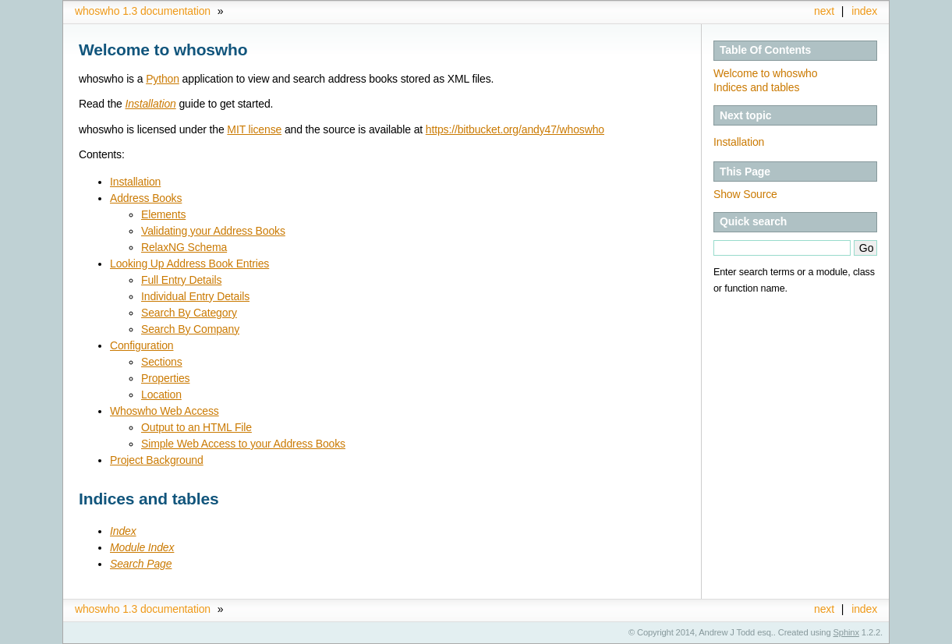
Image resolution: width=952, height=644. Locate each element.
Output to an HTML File (196, 427)
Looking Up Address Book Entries (189, 263)
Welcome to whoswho (765, 73)
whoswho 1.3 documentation (143, 11)
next (824, 11)
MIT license (254, 129)
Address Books (146, 198)
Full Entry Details (181, 280)
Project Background (156, 460)
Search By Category (189, 312)
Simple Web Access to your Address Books (243, 443)
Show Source (745, 194)
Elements (163, 214)
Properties (165, 378)
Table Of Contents (765, 50)
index (864, 11)
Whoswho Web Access (164, 411)
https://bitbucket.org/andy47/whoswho (515, 129)
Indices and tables (756, 87)
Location (161, 394)
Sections (161, 362)
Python (162, 79)
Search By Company (190, 329)
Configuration (141, 345)
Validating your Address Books (213, 231)
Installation (738, 142)
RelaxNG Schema (184, 247)
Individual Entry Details (195, 296)
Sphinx (846, 632)
